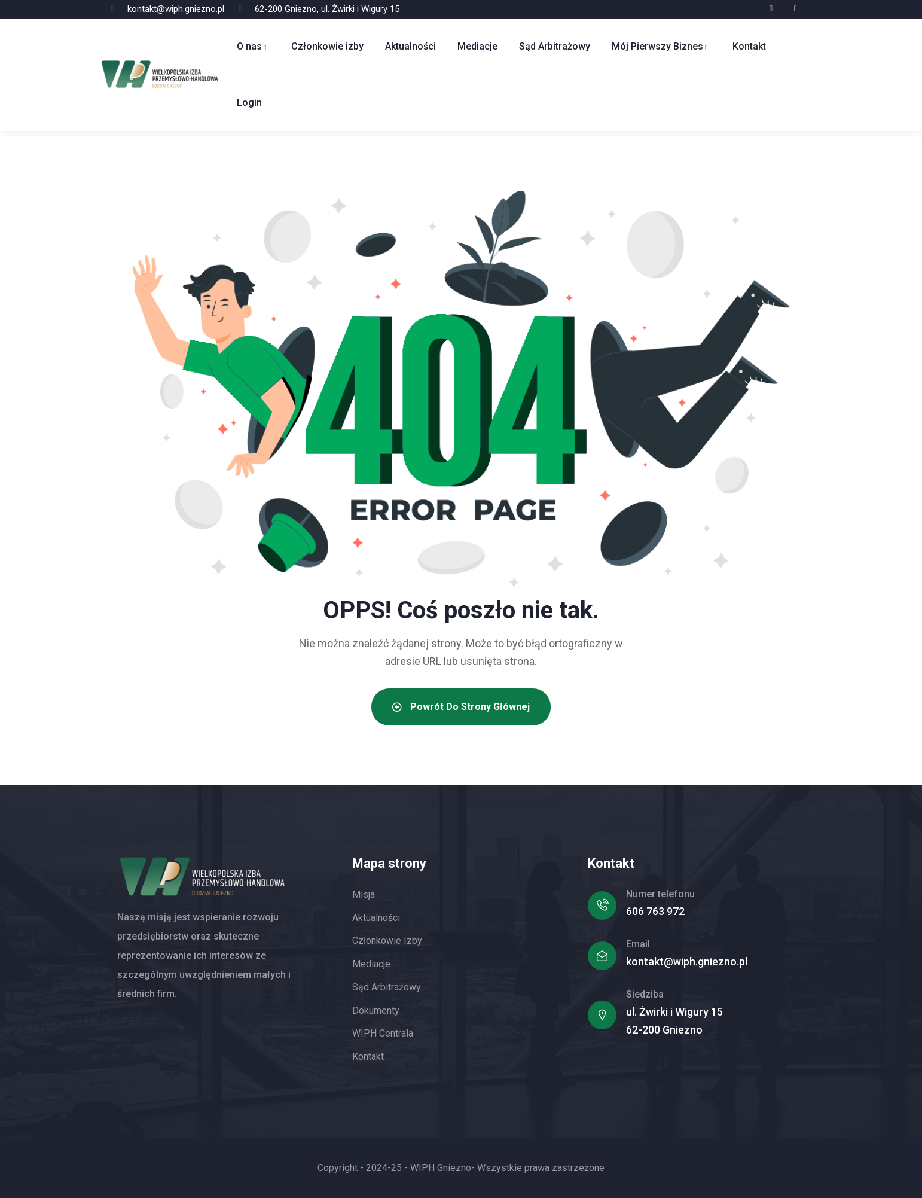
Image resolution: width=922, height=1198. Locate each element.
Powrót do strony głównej (461, 706)
